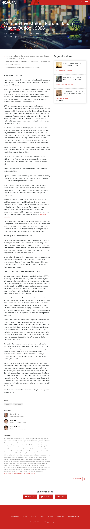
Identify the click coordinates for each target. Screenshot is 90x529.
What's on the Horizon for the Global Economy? (72, 64)
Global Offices (15, 516)
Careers (25, 516)
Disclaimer (33, 516)
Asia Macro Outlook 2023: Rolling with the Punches (73, 78)
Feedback (50, 516)
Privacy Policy (61, 516)
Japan (7, 404)
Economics (18, 404)
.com (37, 510)
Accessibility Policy (73, 516)
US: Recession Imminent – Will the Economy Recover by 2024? (74, 93)
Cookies (42, 516)
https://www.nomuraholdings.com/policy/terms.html (19, 473)
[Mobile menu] (86, 2)
